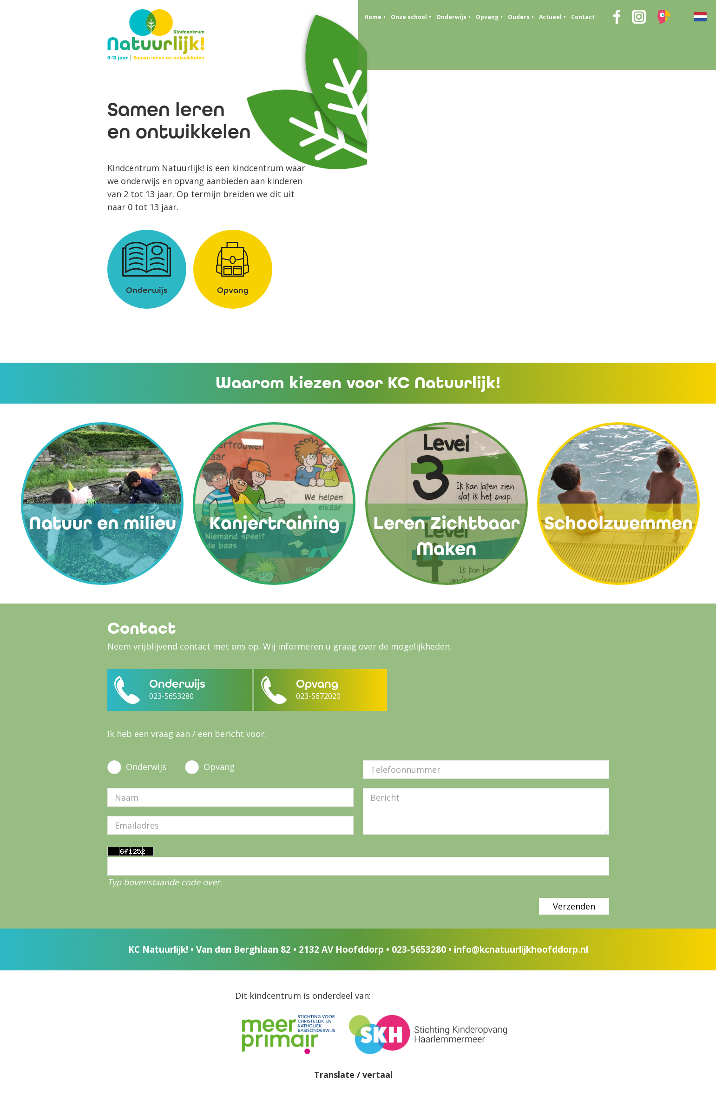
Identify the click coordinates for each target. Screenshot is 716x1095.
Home (372, 17)
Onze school (409, 17)
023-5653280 (419, 949)
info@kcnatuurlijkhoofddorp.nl (521, 949)
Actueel (550, 17)
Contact (583, 17)
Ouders (519, 17)
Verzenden (574, 906)
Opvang (487, 17)
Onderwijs (451, 17)
